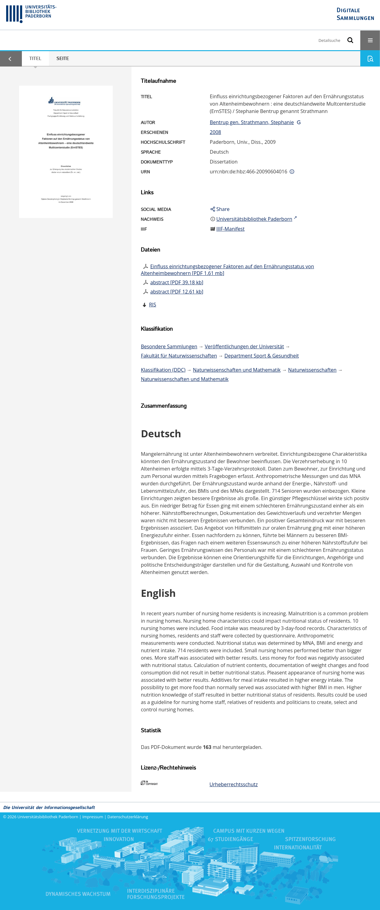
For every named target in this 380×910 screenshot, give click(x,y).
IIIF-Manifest (230, 228)
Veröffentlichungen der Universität (244, 346)
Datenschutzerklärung (127, 816)
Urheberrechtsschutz (233, 784)
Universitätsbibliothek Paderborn (48, 816)
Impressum (93, 816)
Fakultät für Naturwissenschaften (179, 355)
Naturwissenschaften (312, 369)
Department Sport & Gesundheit (261, 355)
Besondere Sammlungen (169, 346)
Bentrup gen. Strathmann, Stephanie (252, 122)
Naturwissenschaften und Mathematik (237, 369)
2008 (215, 132)
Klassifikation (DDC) (163, 369)
